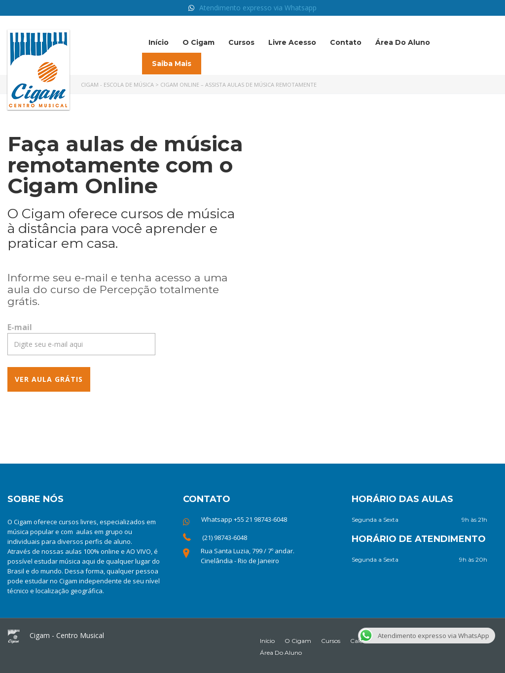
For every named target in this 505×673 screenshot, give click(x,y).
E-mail (19, 327)
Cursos (241, 42)
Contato (345, 42)
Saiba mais (171, 63)
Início (158, 42)
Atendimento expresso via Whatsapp (258, 7)
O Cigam (198, 42)
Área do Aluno (402, 42)
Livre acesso (292, 42)
